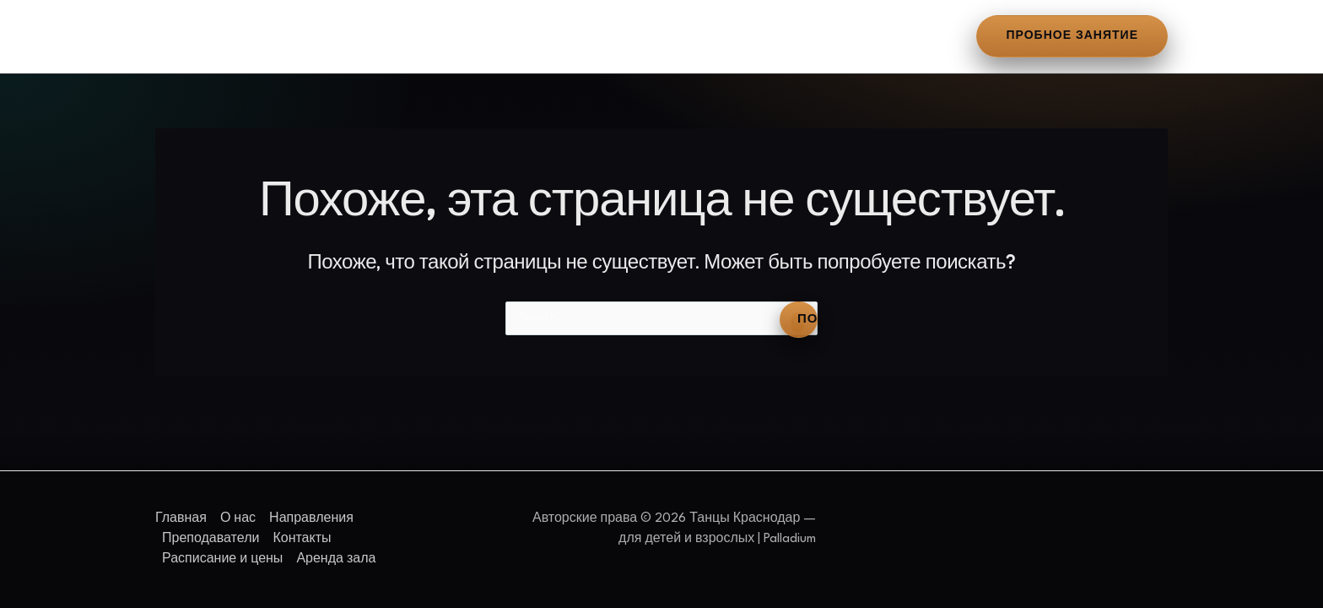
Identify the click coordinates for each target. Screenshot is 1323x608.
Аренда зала (872, 35)
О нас (269, 35)
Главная (192, 35)
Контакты (603, 35)
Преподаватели (488, 35)
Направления (361, 35)
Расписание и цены (733, 35)
